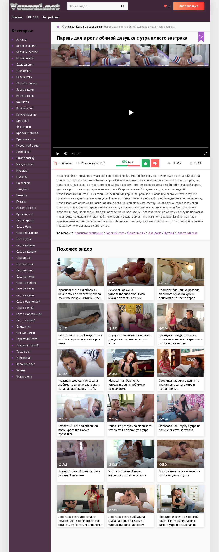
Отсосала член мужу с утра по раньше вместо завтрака (180, 428)
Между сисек (25, 164)
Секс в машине (26, 245)
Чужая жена (24, 376)
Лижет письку (136, 233)
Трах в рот (23, 351)
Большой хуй (24, 58)
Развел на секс (26, 208)
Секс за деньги (26, 251)
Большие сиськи (27, 52)
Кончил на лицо (26, 114)
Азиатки (21, 39)
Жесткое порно (26, 83)
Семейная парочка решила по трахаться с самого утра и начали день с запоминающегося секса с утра (180, 386)
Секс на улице (25, 295)
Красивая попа (26, 139)
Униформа (23, 358)
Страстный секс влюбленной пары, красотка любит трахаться (78, 430)
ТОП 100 (32, 17)
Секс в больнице (27, 233)
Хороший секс (115, 233)
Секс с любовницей (29, 314)
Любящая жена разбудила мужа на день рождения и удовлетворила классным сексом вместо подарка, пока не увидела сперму (128, 525)
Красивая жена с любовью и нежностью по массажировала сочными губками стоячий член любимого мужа (79, 296)
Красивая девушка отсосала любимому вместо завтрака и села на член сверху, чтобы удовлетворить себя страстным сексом (80, 388)
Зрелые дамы (25, 89)
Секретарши (24, 220)
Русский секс (24, 214)
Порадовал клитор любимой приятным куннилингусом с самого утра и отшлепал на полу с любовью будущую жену (180, 523)
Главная (17, 17)
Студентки (23, 326)
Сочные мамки (25, 333)
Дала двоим (24, 64)
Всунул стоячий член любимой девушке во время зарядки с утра (129, 339)
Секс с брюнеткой (28, 301)
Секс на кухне (25, 276)
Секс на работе (26, 283)
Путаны (169, 233)
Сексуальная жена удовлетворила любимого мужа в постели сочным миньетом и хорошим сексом (128, 296)
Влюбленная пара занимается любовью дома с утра (179, 473)
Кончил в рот (24, 108)
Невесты (22, 195)
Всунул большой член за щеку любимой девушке (79, 473)
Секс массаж (24, 270)
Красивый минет (27, 133)
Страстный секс (186, 233)
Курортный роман (28, 145)
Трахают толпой (27, 345)
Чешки (20, 370)
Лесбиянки (23, 152)
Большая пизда (26, 46)
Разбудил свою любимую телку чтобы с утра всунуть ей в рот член (80, 339)
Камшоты (22, 102)
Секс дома (154, 233)
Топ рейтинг (51, 17)
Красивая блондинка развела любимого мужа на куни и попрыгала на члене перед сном (179, 296)
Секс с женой (25, 308)
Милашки (22, 170)
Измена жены (25, 96)
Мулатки (22, 177)
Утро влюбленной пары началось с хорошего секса (127, 473)
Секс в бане (24, 226)
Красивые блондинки (89, 233)
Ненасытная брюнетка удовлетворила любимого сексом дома (126, 384)
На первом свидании (23, 186)
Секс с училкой (26, 320)
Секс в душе (24, 239)
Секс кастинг (24, 264)
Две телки (23, 71)
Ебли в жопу (24, 77)
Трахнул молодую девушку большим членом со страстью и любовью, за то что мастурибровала (180, 341)
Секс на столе (25, 289)
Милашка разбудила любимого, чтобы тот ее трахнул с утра (130, 428)
